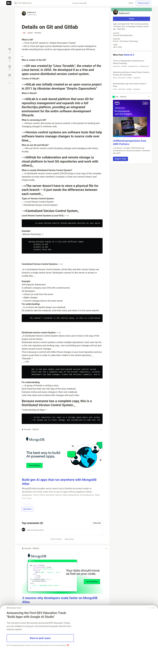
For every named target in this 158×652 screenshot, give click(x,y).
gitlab (30, 33)
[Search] (15, 3)
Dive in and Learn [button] (40, 638)
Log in (130, 3)
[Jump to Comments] (9, 59)
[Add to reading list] (9, 67)
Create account (143, 3)
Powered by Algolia (79, 3)
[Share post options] (9, 83)
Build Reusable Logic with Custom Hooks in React (131, 86)
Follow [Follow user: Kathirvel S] (131, 19)
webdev (37, 33)
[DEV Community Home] (9, 3)
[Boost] (9, 75)
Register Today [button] (120, 159)
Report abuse (69, 539)
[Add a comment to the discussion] (64, 531)
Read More (27, 509)
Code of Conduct (56, 539)
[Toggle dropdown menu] (101, 429)
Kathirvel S (31, 12)
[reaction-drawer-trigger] (9, 50)
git (24, 33)
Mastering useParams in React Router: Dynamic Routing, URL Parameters (131, 75)
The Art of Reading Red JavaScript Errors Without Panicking (131, 63)
